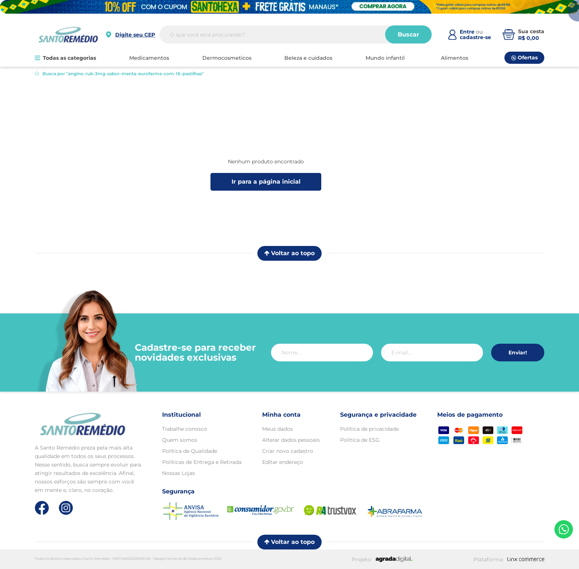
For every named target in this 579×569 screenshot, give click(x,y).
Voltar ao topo (289, 253)
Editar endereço (282, 462)
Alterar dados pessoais (291, 440)
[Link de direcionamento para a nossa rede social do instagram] (66, 508)
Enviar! (517, 352)
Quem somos (179, 440)
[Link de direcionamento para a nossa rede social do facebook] (42, 508)
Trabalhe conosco (184, 429)
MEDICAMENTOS (149, 57)
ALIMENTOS (454, 57)
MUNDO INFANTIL (385, 57)
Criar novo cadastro (287, 451)
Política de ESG (360, 440)
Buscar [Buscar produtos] (408, 34)
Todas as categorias (65, 57)
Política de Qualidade (189, 451)
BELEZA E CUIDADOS (308, 57)
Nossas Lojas (178, 473)
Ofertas (524, 57)
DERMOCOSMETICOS (226, 57)
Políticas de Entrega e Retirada (201, 462)
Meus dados (277, 429)
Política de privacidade (369, 429)
